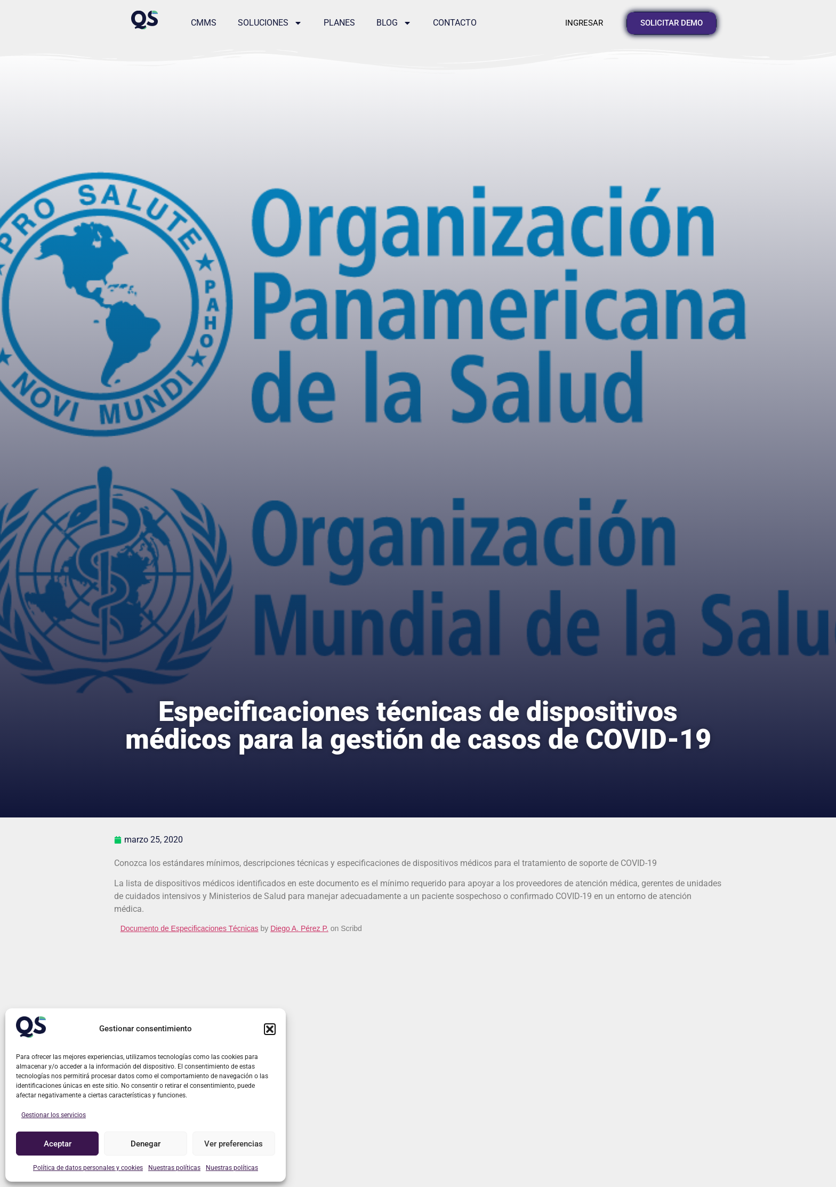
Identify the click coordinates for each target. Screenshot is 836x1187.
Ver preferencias (233, 1144)
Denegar (145, 1144)
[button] (269, 1029)
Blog (394, 23)
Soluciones (270, 23)
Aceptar (57, 1144)
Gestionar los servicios (53, 1115)
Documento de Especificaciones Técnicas (189, 928)
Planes (339, 23)
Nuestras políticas (174, 1168)
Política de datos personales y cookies (88, 1168)
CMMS (203, 23)
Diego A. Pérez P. (299, 928)
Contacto (455, 23)
